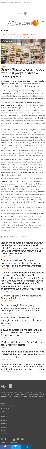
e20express (4, 427)
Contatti (11, 2)
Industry (25, 34)
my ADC (24, 2)
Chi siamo (4, 403)
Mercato (33, 34)
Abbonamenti (4, 2)
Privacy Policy (4, 442)
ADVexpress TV (5, 423)
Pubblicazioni (5, 434)
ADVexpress (11, 34)
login (28, 2)
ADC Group (4, 417)
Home (3, 34)
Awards (3, 430)
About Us (18, 2)
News (19, 34)
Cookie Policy (14, 442)
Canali (3, 412)
